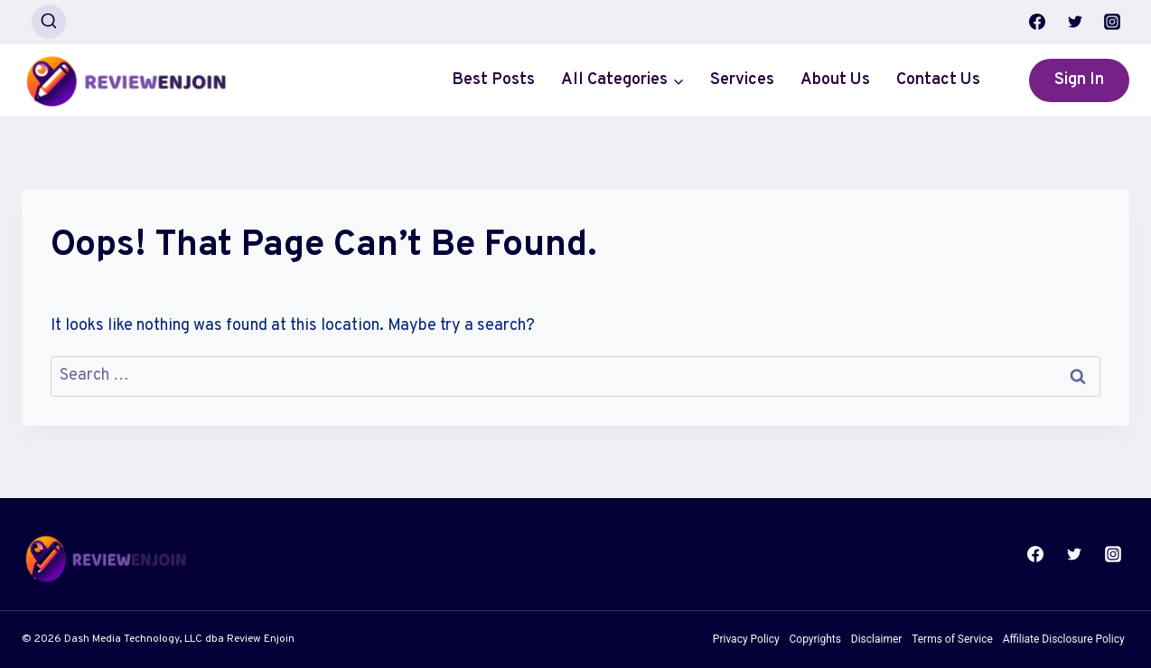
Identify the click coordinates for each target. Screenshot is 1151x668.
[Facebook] (1037, 21)
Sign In (1079, 80)
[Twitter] (1075, 21)
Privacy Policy (746, 639)
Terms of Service (952, 639)
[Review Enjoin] (125, 80)
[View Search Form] (49, 22)
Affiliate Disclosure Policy (1064, 639)
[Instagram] (1112, 21)
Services (742, 80)
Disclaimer (877, 639)
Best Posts (493, 80)
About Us (835, 80)
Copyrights (815, 639)
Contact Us (938, 80)
